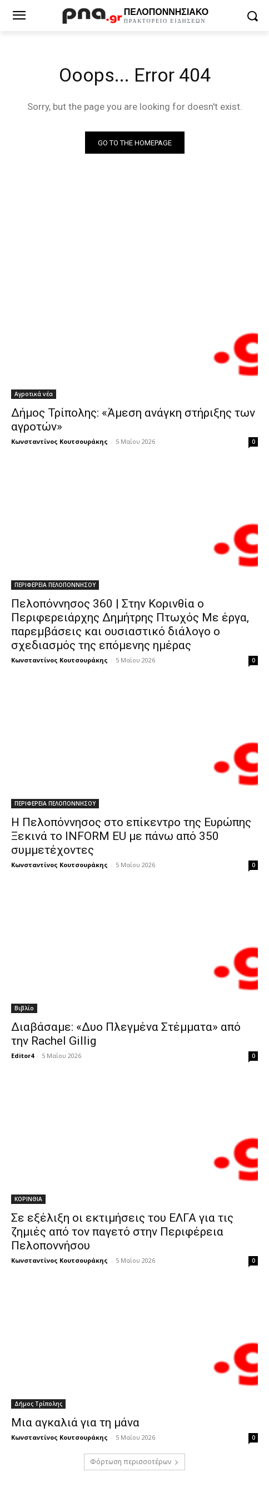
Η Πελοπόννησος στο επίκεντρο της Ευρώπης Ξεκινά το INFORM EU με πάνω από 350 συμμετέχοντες (131, 836)
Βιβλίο (24, 1008)
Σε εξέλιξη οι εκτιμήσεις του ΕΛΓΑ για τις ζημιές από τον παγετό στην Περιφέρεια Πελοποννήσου (122, 1231)
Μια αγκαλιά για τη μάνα (75, 1422)
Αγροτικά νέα (33, 394)
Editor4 (22, 1055)
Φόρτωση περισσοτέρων (134, 1461)
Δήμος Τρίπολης (38, 1404)
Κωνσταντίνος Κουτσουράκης (59, 441)
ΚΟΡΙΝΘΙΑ (28, 1199)
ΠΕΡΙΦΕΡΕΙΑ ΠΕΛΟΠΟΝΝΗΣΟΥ (55, 585)
